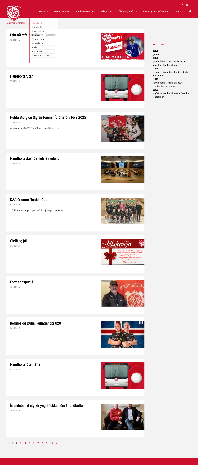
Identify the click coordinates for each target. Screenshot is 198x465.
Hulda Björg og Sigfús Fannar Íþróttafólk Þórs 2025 (48, 117)
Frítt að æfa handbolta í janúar (33, 35)
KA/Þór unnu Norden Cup (28, 199)
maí (180, 61)
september (165, 65)
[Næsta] (56, 443)
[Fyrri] (8, 443)
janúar (156, 54)
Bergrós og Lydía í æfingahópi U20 (35, 323)
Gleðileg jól (18, 241)
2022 (155, 89)
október (175, 65)
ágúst (156, 65)
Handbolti (10, 23)
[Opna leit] (190, 10)
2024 (155, 68)
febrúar (164, 61)
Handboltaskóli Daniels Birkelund (34, 158)
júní (184, 61)
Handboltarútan (21, 76)
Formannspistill (21, 282)
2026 (155, 51)
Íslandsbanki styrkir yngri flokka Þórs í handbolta (46, 405)
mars (171, 61)
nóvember (158, 75)
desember (158, 97)
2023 (155, 79)
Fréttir (21, 23)
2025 (155, 58)
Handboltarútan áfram (26, 364)
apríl (176, 61)
